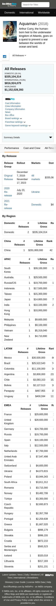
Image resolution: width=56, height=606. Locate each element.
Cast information (12, 103)
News (7, 112)
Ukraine (35, 192)
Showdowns (32, 577)
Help (49, 582)
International (27, 12)
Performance (11, 148)
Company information (15, 109)
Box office (9, 115)
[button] (52, 4)
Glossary (9, 582)
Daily (26, 575)
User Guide (20, 582)
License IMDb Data (36, 582)
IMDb (40, 586)
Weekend (35, 575)
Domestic (9, 12)
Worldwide (44, 12)
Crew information (13, 106)
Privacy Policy (20, 600)
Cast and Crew (31, 148)
